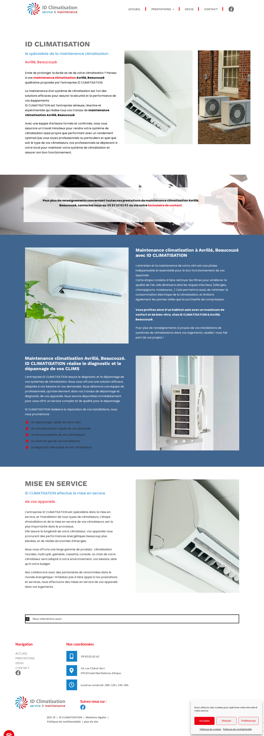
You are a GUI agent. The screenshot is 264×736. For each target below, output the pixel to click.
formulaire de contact (161, 205)
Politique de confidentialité (237, 729)
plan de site (88, 721)
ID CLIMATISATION (67, 717)
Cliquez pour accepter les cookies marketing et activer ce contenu (196, 678)
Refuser (226, 720)
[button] (132, 619)
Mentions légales (92, 717)
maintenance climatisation (54, 78)
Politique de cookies (210, 729)
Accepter (204, 720)
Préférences (248, 720)
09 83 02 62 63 (114, 205)
